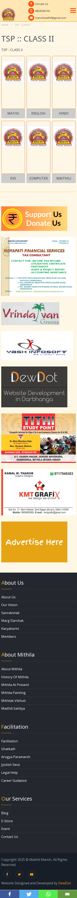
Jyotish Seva (10, 764)
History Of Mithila (15, 677)
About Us (8, 597)
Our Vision (9, 605)
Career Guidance (14, 780)
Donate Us (41, 4)
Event (5, 829)
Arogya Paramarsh (15, 757)
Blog (4, 813)
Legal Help (9, 772)
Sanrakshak (10, 613)
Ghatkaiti (8, 749)
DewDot (64, 883)
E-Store (7, 821)
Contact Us (9, 836)
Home (4, 25)
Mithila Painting (13, 692)
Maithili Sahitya (13, 708)
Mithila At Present (15, 684)
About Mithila (11, 669)
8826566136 (42, 11)
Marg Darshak (12, 620)
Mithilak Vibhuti (13, 700)
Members (8, 636)
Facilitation (9, 741)
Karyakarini (10, 628)
